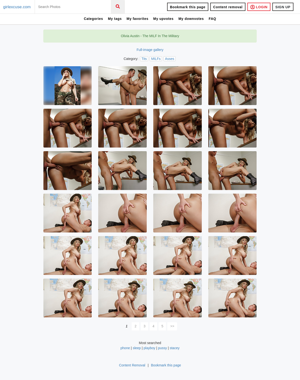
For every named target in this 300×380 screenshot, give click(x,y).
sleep (137, 348)
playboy (149, 348)
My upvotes (163, 19)
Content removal (228, 7)
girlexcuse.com (17, 7)
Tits (144, 59)
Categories (93, 19)
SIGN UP (282, 7)
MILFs (156, 59)
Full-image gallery (150, 50)
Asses (169, 59)
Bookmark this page (187, 7)
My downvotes (191, 19)
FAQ (212, 19)
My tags (115, 19)
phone (125, 348)
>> (172, 326)
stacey (174, 348)
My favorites (137, 19)
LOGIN (259, 7)
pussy (162, 348)
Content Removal (132, 365)
